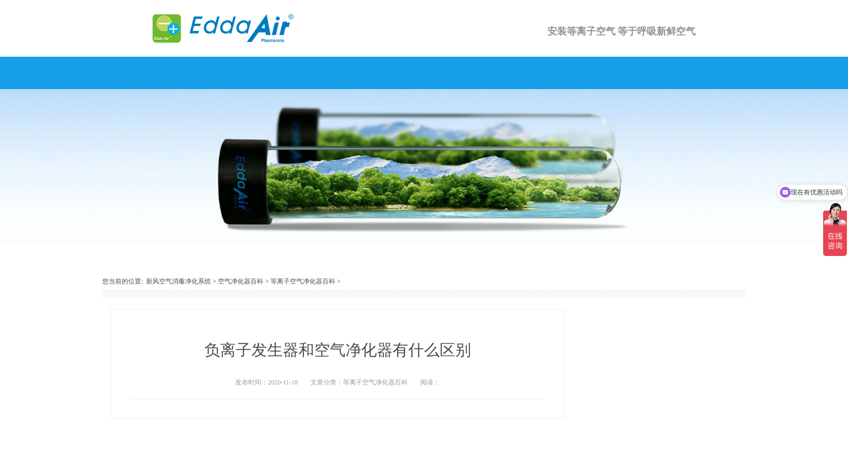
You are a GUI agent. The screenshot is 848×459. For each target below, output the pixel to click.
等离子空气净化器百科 (302, 281)
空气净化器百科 (240, 281)
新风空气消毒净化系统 (178, 281)
